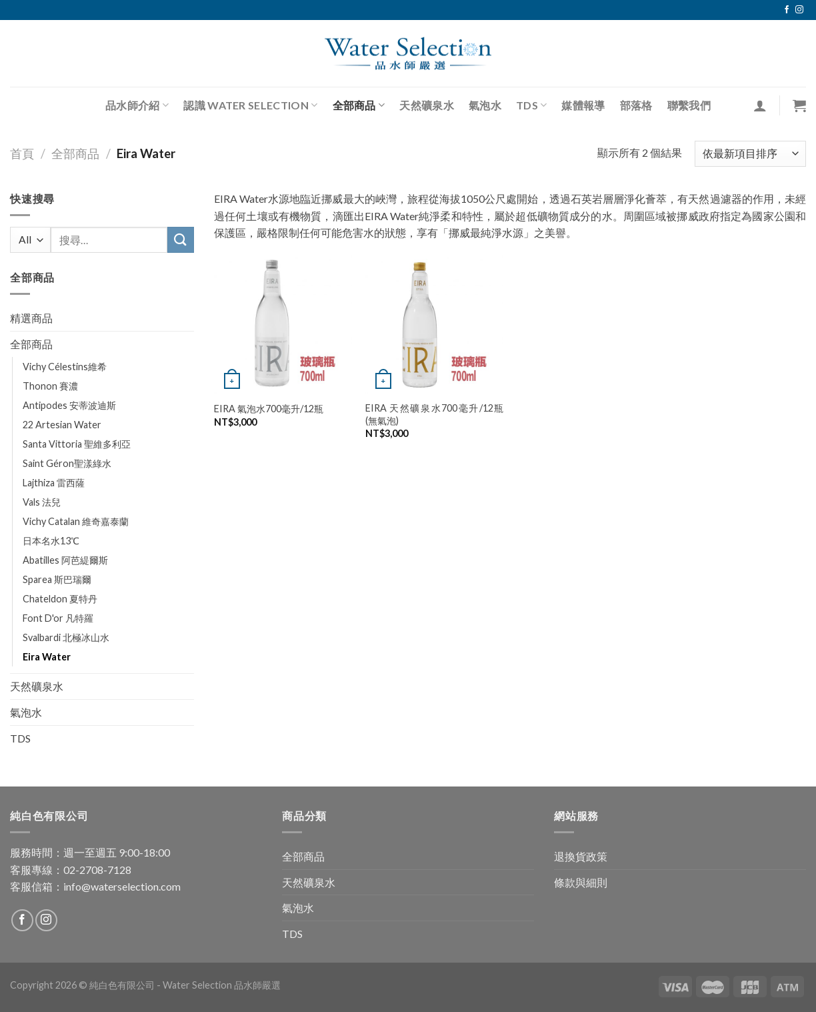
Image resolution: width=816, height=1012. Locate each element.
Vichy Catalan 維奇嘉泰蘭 (76, 521)
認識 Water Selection (250, 105)
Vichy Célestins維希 (65, 366)
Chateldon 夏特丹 (60, 598)
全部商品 (359, 105)
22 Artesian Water (62, 424)
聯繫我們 (689, 105)
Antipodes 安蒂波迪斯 (69, 405)
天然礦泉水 (426, 105)
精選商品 (31, 318)
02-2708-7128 (97, 869)
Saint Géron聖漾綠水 (67, 463)
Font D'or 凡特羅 (58, 618)
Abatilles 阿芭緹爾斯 (65, 560)
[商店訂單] (750, 154)
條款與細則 (580, 882)
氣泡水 (485, 105)
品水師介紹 (137, 105)
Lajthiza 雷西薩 (54, 482)
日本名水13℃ (51, 540)
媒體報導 (583, 105)
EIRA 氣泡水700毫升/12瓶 (268, 408)
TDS (531, 105)
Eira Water (47, 656)
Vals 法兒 (42, 502)
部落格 (636, 105)
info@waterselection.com (122, 886)
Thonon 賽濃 (50, 386)
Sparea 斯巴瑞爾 (57, 579)
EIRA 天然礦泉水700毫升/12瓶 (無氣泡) (434, 414)
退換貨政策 (580, 856)
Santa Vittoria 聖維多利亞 (77, 444)
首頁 (22, 153)
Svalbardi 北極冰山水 (66, 637)
